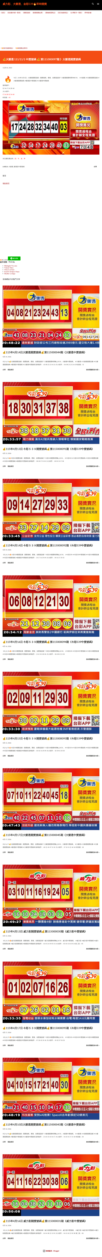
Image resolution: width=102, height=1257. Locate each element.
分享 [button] (95, 166)
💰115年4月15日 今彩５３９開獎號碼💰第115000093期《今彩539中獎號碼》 (48, 738)
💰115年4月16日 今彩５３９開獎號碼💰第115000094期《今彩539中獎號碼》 (48, 641)
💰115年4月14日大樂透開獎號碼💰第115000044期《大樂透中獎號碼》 (44, 352)
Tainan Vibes (8, 268)
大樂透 (11, 166)
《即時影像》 (88, 13)
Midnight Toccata (10, 266)
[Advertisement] (51, 30)
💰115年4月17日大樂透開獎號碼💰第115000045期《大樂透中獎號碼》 (44, 834)
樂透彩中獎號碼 (19, 166)
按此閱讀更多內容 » (92, 370)
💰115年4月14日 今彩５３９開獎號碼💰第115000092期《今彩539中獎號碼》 (48, 545)
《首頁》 (3, 13)
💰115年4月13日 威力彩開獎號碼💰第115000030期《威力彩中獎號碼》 (45, 931)
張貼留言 (6, 183)
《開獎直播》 (26, 13)
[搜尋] (93, 4)
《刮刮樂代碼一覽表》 (14, 13)
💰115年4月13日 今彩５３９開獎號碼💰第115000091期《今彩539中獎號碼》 (48, 448)
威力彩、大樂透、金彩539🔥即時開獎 (25, 3)
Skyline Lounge (9, 274)
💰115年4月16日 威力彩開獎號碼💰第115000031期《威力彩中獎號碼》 (45, 1221)
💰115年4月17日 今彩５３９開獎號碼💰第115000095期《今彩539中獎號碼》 (48, 1028)
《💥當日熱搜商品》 (7, 48)
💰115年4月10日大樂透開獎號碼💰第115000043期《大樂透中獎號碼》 (44, 1124)
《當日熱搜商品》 (63, 13)
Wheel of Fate (9, 270)
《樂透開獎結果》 (38, 13)
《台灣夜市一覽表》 (76, 13)
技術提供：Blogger (51, 1251)
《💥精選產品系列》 (21, 48)
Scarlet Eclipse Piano (12, 272)
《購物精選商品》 (50, 13)
